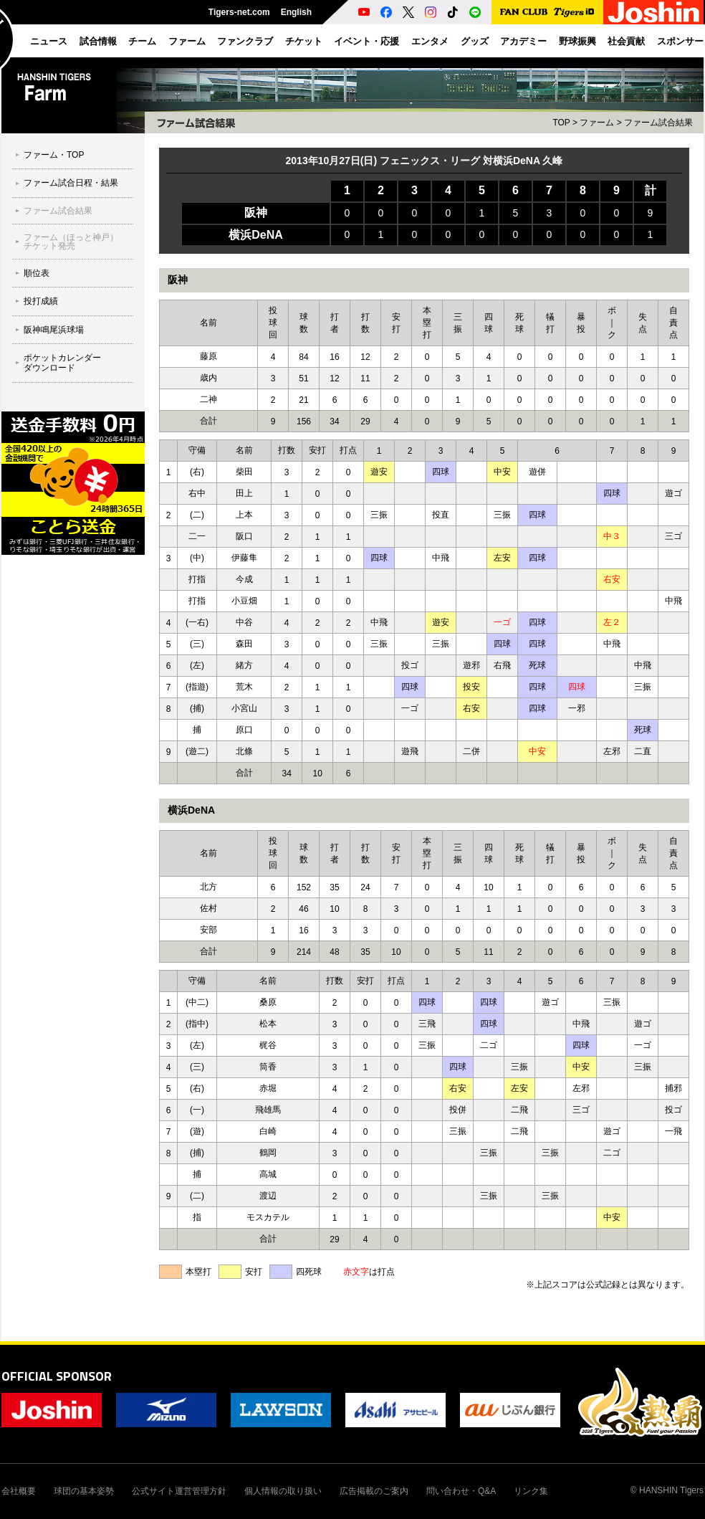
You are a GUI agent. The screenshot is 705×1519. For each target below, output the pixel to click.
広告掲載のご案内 (374, 1491)
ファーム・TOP (54, 155)
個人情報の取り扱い (283, 1491)
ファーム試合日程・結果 (71, 183)
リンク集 (531, 1491)
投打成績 (41, 301)
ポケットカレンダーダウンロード (62, 363)
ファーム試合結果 (58, 211)
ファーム (597, 123)
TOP (561, 123)
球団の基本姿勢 (84, 1491)
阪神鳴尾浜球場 (54, 330)
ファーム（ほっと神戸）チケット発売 (71, 241)
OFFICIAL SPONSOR (56, 1376)
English (296, 12)
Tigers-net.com (239, 12)
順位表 (36, 273)
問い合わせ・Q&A (461, 1491)
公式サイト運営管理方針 (179, 1491)
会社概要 (18, 1491)
